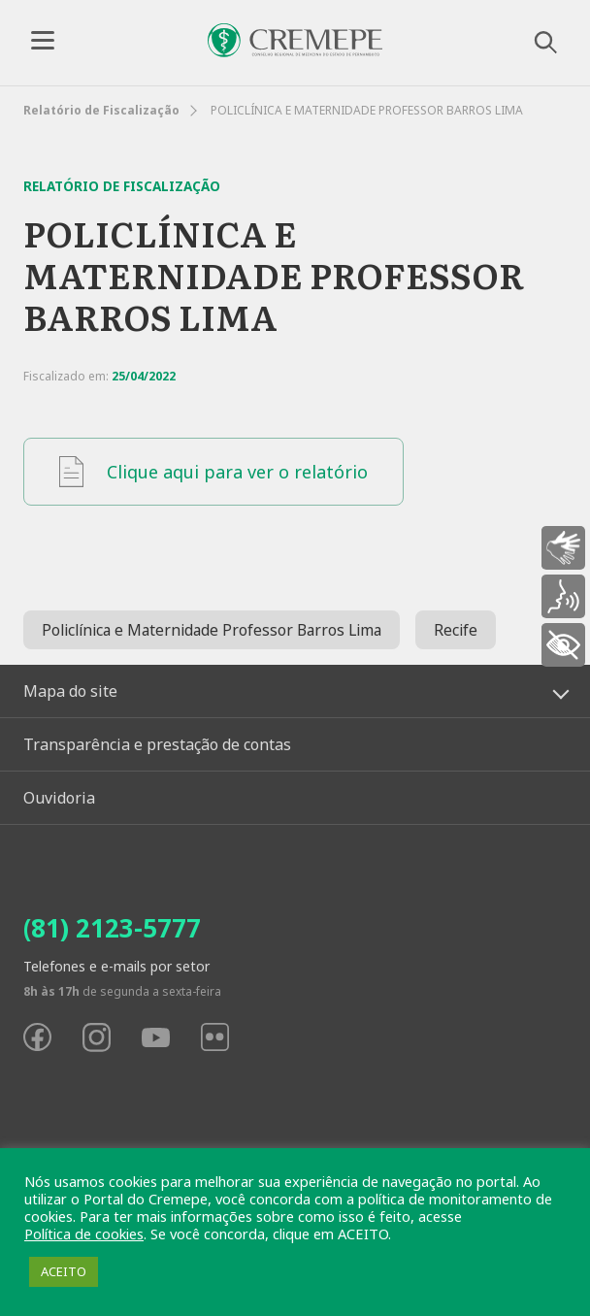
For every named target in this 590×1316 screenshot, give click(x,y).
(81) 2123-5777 (112, 927)
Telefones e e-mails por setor (116, 966)
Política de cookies (84, 1233)
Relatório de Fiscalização (101, 110)
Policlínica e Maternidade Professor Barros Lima (211, 630)
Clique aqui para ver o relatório (213, 471)
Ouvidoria (59, 797)
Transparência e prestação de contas (157, 744)
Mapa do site (70, 691)
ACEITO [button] (63, 1271)
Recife (455, 630)
